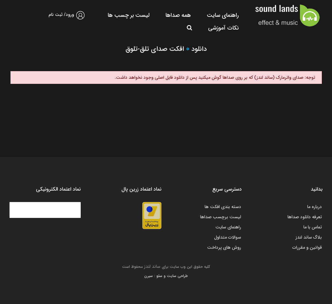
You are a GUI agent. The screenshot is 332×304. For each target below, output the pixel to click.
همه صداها (178, 15)
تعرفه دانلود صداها (305, 216)
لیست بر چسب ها (129, 15)
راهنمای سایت (223, 15)
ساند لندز (152, 266)
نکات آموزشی (223, 28)
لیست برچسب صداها (220, 216)
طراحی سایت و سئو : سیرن (166, 276)
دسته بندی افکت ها (223, 206)
